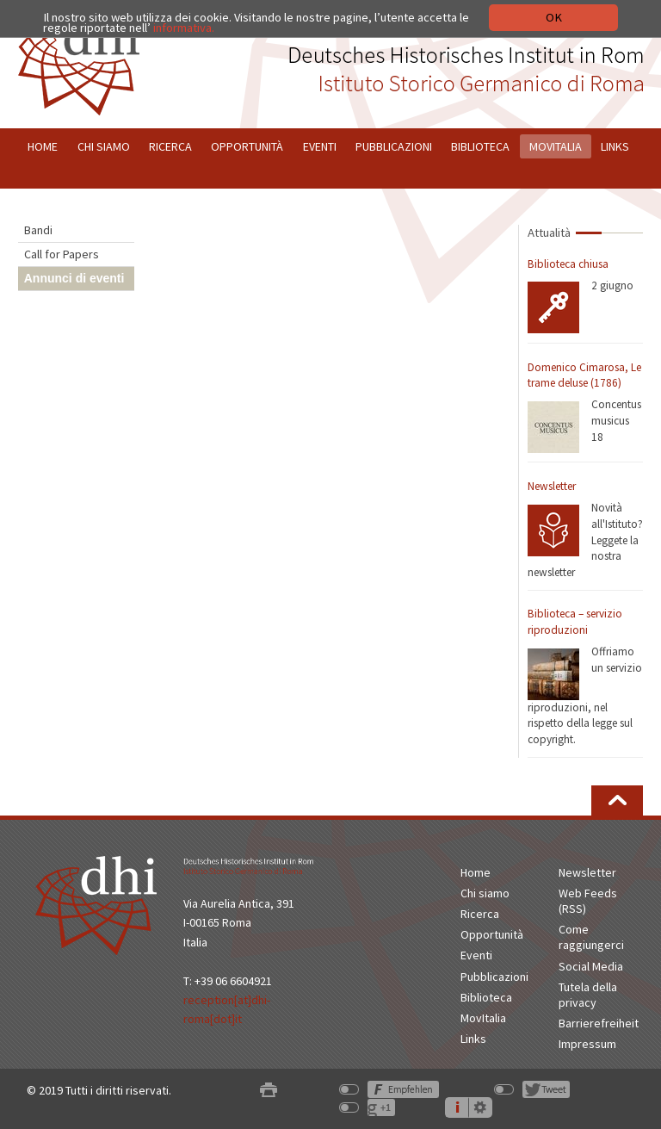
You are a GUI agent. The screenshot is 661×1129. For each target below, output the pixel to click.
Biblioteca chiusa (568, 264)
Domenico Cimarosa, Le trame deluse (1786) (584, 375)
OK (554, 17)
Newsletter (552, 486)
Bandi (38, 230)
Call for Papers (61, 254)
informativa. (183, 27)
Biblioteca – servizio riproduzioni (575, 621)
